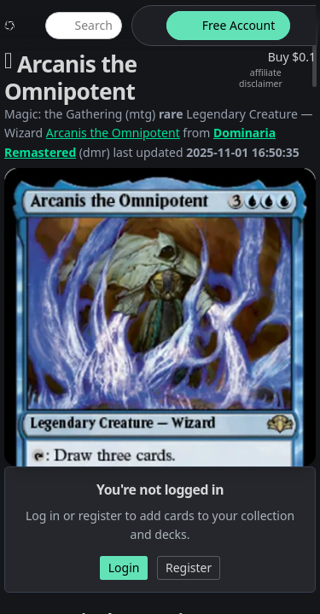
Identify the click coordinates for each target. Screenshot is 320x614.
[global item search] (83, 25)
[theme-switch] (145, 25)
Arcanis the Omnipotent (113, 133)
